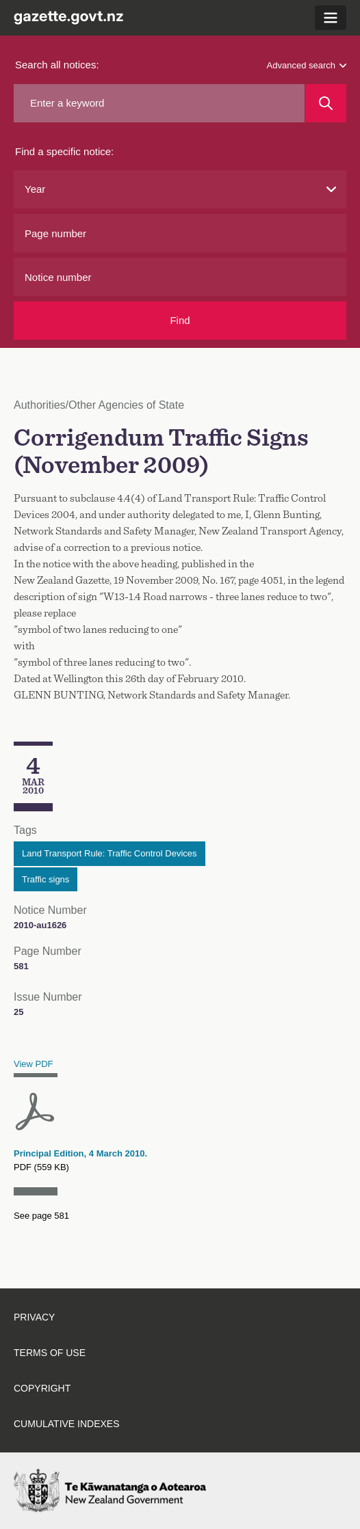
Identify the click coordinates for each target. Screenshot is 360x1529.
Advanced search (306, 65)
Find (180, 320)
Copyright (42, 1388)
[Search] (325, 103)
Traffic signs (45, 879)
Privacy (34, 1317)
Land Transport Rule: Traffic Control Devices (109, 853)
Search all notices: (57, 64)
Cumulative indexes (67, 1423)
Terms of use (50, 1352)
